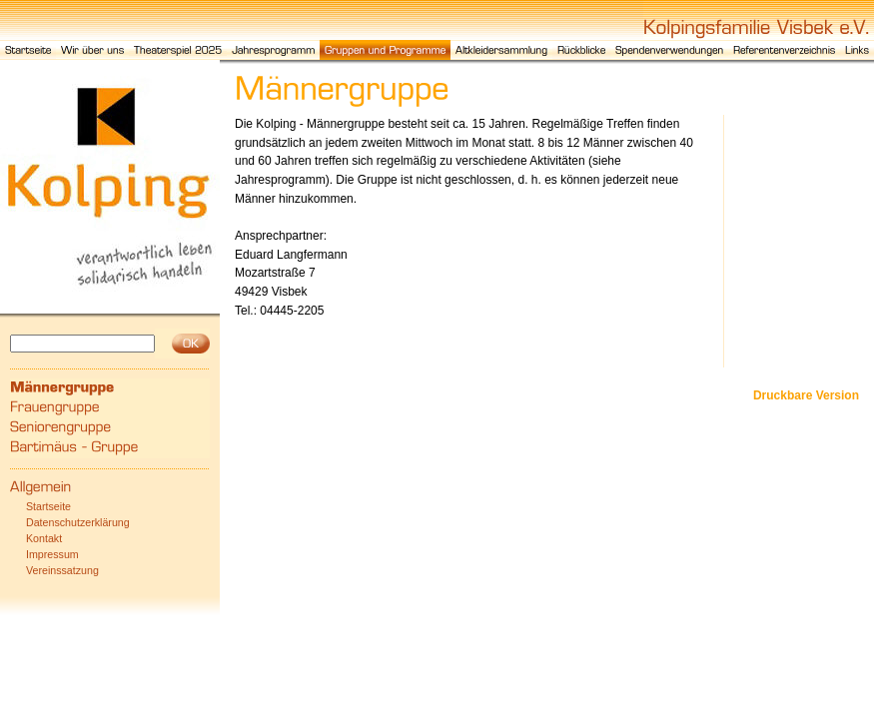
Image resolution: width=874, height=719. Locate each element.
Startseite (48, 506)
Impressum (52, 554)
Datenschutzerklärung (78, 522)
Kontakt (44, 538)
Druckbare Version (806, 395)
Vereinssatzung (62, 570)
